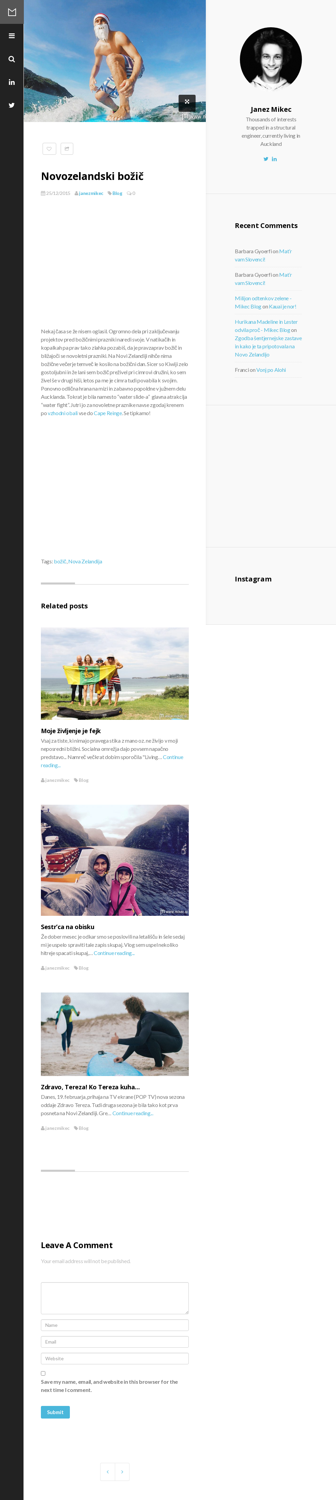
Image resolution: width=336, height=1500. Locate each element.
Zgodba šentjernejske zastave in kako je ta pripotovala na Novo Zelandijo (268, 346)
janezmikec (89, 193)
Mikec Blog (12, 12)
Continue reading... (114, 953)
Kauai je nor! (282, 306)
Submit (55, 1412)
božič (60, 561)
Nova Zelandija (85, 561)
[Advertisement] (288, 475)
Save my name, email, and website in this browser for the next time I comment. (109, 1385)
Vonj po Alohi (271, 369)
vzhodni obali (63, 413)
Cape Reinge (108, 413)
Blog (117, 193)
